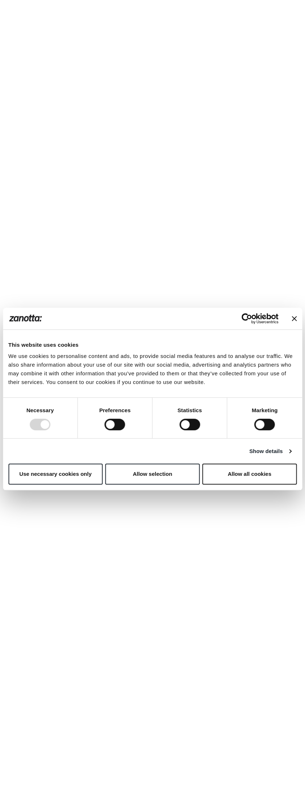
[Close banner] (294, 318)
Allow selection (152, 474)
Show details (266, 451)
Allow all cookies (249, 474)
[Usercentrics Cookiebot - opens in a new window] (246, 318)
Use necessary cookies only (55, 474)
